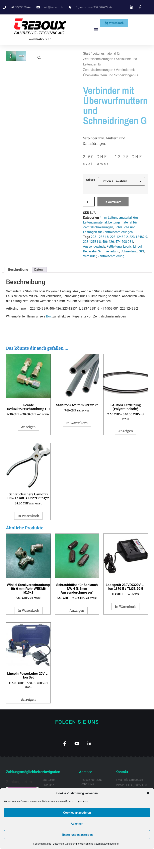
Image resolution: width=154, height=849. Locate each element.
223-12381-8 (100, 237)
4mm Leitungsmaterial (116, 217)
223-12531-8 (92, 242)
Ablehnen (77, 824)
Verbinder (89, 256)
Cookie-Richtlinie (42, 843)
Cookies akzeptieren (77, 812)
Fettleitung (114, 246)
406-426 (108, 242)
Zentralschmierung (111, 256)
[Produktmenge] (89, 201)
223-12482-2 (119, 237)
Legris (127, 246)
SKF (141, 251)
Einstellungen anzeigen (77, 835)
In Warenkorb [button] (77, 423)
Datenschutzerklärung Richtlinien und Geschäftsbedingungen (86, 843)
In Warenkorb (113, 202)
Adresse (85, 773)
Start (86, 53)
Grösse (90, 180)
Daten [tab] (38, 269)
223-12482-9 (138, 237)
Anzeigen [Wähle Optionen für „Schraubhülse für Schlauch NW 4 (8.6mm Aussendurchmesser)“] (77, 610)
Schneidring (129, 251)
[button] (148, 793)
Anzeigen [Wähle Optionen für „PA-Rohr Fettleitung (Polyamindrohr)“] (125, 431)
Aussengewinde (94, 246)
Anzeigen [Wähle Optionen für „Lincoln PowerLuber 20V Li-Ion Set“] (28, 699)
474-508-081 (124, 242)
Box (49, 316)
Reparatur (90, 251)
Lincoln (138, 246)
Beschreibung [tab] (18, 269)
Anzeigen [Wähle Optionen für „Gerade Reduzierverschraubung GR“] (28, 427)
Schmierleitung (108, 251)
